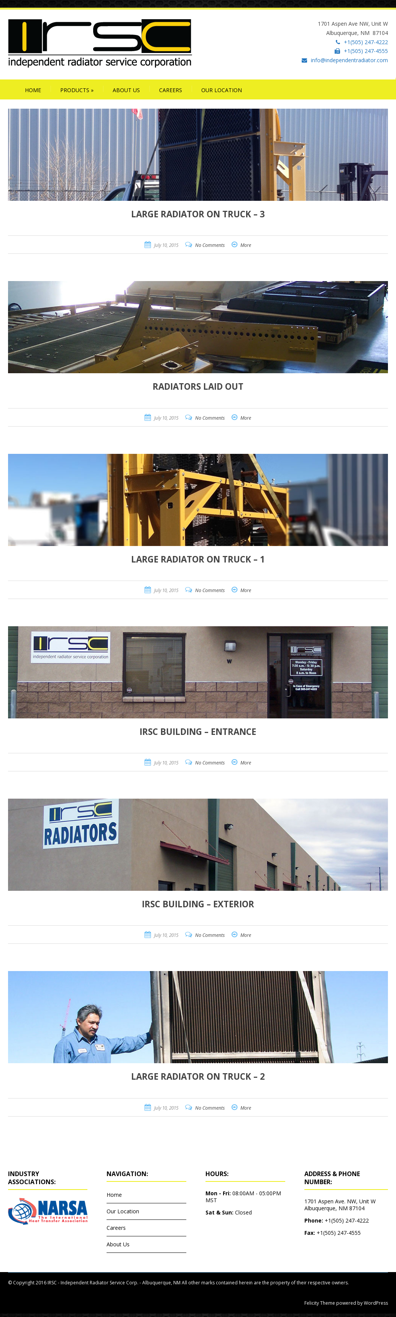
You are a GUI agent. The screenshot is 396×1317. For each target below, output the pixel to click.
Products (77, 90)
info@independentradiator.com (349, 60)
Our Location (221, 90)
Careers (170, 90)
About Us (126, 90)
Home (33, 90)
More (245, 245)
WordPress (375, 1303)
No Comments (210, 245)
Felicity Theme (319, 1303)
